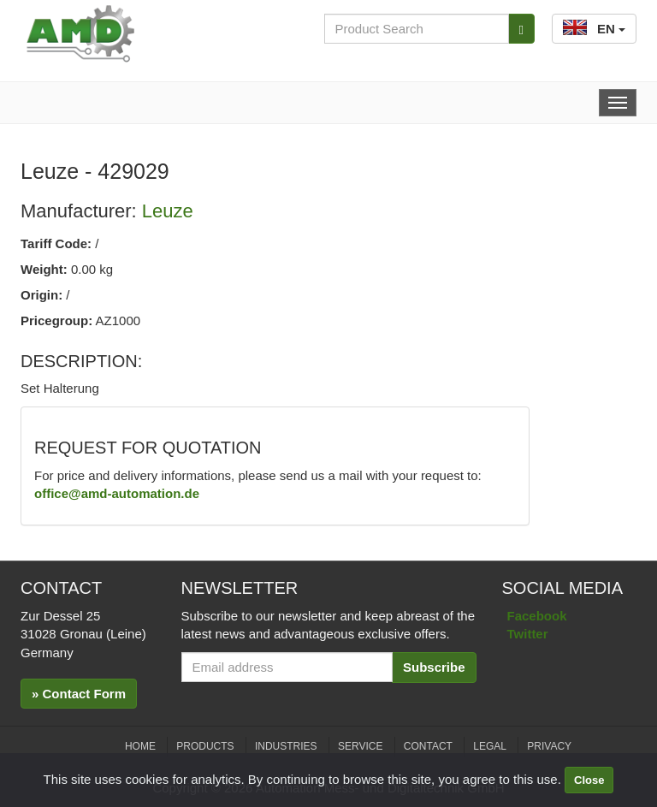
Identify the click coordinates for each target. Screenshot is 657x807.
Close (589, 780)
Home (140, 746)
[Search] (521, 29)
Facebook (537, 615)
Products (205, 746)
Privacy (549, 746)
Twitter (527, 633)
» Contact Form (79, 693)
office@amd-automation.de (116, 493)
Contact (428, 746)
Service (360, 746)
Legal (489, 746)
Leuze (167, 211)
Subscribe (434, 667)
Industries (286, 746)
